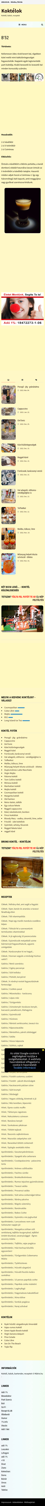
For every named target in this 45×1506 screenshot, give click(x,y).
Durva (3, 1475)
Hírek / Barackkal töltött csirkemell (17, 1143)
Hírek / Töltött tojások (11, 1129)
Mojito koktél (10, 789)
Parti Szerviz (6, 1399)
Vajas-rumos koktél (13, 1327)
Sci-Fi (3, 1407)
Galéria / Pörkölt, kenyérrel (13, 977)
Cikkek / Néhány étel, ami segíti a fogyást (19, 904)
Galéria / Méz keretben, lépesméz (16, 1103)
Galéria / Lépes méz (10, 997)
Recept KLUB (6, 1411)
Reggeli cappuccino (13, 808)
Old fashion (9, 799)
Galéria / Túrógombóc (11, 1002)
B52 (8, 717)
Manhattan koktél (12, 786)
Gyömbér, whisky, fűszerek (16, 825)
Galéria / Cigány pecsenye (12, 968)
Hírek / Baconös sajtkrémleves (15, 1134)
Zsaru (3, 1467)
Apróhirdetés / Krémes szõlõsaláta (17, 1168)
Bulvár (4, 1479)
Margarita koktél (11, 795)
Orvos (3, 1482)
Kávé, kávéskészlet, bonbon (16, 812)
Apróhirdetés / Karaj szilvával (14, 1306)
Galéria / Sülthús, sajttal (12, 1045)
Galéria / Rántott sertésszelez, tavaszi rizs (20, 1023)
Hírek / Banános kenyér (11, 1120)
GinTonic (21, 420)
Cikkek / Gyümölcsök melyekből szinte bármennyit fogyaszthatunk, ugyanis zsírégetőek (18, 943)
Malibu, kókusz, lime (26, 529)
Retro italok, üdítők (13, 802)
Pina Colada (9, 1337)
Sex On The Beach (12, 1343)
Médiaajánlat (29, 1502)
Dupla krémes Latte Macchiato (18, 770)
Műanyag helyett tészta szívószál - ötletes (27, 555)
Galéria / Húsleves (9, 1018)
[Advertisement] (22, 107)
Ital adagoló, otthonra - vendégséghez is (27, 491)
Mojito (13, 714)
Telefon (4, 1490)
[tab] (8, 380)
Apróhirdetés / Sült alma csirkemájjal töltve (21, 1195)
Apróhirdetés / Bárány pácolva (15, 1199)
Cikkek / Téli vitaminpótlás (13, 916)
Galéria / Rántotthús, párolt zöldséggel (18, 1032)
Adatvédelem (17, 1502)
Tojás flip (8, 1346)
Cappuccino (23, 408)
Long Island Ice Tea (17, 720)
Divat (3, 1464)
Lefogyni (5, 1453)
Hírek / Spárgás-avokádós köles (15, 1147)
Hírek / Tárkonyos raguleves (14, 1112)
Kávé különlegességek (27, 444)
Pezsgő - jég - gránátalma (28, 387)
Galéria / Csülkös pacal (11, 989)
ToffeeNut (22, 508)
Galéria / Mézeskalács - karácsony (16, 993)
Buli (3, 1403)
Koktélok (11, 10)
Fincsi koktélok (11, 815)
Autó (3, 1486)
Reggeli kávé (23, 457)
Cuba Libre (9, 1340)
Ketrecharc (5, 1471)
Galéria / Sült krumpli (11, 1089)
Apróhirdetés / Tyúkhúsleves (14, 1263)
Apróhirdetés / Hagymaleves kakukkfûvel (19, 1293)
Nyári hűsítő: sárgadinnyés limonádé (20, 1324)
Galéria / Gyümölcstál (11, 1014)
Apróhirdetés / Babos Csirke (14, 1212)
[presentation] (8, 380)
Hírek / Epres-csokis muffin (13, 1107)
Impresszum (6, 1502)
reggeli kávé (9, 831)
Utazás (4, 1425)
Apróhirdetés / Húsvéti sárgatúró (16, 1267)
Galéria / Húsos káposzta (12, 1041)
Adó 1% (4, 1392)
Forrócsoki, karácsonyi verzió (30, 471)
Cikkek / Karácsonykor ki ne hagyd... (17, 951)
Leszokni (5, 1449)
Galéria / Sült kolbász (11, 972)
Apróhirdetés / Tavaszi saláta (14, 1186)
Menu (23, 24)
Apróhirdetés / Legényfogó (13, 1288)
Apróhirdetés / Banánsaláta (13, 1208)
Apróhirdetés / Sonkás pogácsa (15, 1301)
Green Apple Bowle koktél (16, 1330)
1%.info (4, 1422)
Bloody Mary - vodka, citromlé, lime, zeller (23, 818)
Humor (4, 1418)
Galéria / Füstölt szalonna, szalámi (17, 1076)
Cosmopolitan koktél (13, 792)
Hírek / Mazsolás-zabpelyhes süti (16, 1138)
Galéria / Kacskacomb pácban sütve (17, 1085)
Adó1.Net (5, 1429)
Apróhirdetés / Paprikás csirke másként (19, 1284)
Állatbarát (5, 1414)
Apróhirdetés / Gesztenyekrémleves (17, 1151)
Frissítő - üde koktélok (14, 821)
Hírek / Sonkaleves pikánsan (14, 1125)
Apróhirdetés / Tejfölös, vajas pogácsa (18, 1243)
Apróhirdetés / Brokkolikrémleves (16, 1177)
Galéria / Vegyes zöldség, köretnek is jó (18, 1098)
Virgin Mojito (9, 773)
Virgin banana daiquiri (14, 1333)
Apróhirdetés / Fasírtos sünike (14, 1172)
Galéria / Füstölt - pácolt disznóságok (18, 1081)
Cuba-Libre (11, 710)
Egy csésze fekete (12, 805)
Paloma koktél (10, 776)
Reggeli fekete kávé (13, 828)
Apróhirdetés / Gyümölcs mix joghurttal (19, 1217)
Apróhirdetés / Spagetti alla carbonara (18, 1156)
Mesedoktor (6, 1396)
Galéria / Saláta (8, 1036)
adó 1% (4, 1445)
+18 (3, 1460)
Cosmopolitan (14, 707)
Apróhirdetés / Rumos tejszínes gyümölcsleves (22, 1181)
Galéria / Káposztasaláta (12, 1027)
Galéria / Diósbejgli (9, 1094)
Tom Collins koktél (12, 779)
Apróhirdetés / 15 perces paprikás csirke (19, 1279)
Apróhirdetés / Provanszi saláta (15, 1190)
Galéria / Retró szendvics (12, 963)
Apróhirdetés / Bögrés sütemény (16, 1203)
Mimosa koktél (11, 782)
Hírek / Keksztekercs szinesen (14, 1116)
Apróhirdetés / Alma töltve (13, 1297)
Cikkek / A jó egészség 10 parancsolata (18, 936)
